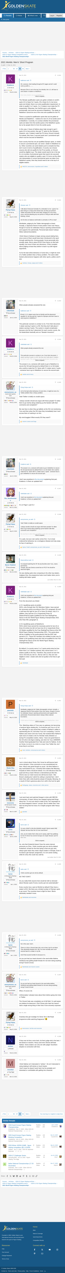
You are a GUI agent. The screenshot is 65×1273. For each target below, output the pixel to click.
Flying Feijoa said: (26, 387)
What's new (34, 15)
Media (20, 15)
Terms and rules (12, 1271)
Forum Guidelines (34, 1271)
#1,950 (59, 586)
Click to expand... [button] (40, 96)
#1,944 (59, 339)
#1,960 (59, 1060)
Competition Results (38, 1240)
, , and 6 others (33, 750)
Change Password (7, 1255)
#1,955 (59, 864)
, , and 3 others (35, 166)
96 (14, 68)
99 (23, 68)
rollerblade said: (25, 344)
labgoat (56, 1165)
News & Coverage (38, 1233)
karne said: (24, 825)
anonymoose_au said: (27, 519)
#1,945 (59, 382)
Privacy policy (21, 1271)
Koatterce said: (25, 464)
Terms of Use (5, 1259)
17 (16, 1151)
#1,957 (59, 974)
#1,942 (59, 200)
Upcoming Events (37, 1237)
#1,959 (59, 1036)
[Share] (55, 75)
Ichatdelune (11, 1129)
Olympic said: (24, 205)
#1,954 (59, 819)
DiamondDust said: (26, 560)
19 (20, 1151)
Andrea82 (11, 1167)
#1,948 (59, 514)
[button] (23, 16)
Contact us (4, 1271)
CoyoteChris (54, 1136)
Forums (9, 15)
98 (20, 68)
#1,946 (59, 459)
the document (39, 479)
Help (3, 1249)
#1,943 (59, 300)
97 (17, 68)
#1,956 (59, 935)
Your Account (5, 1252)
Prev (4, 68)
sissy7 (56, 1157)
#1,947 (59, 488)
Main (34, 1230)
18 (18, 1151)
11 (24, 1131)
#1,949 (59, 555)
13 (29, 1131)
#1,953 (59, 793)
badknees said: (25, 80)
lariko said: (24, 869)
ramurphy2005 (12, 1157)
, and (32, 1028)
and (27, 374)
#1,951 (59, 700)
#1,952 (59, 758)
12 (27, 1131)
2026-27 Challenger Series (17, 1155)
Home (41, 1271)
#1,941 (59, 75)
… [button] (11, 68)
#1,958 (59, 1012)
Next (27, 68)
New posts (6, 19)
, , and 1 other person (36, 547)
